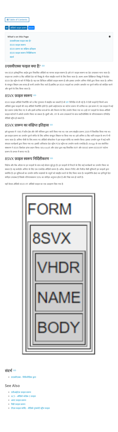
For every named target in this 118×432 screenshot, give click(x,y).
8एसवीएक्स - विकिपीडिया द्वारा (23, 377)
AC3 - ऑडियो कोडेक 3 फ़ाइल (23, 396)
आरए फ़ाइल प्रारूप (18, 400)
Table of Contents (17, 19)
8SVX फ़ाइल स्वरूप (18, 44)
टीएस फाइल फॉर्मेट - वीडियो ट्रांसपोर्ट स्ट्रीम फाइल (30, 408)
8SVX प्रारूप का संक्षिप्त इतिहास (23, 48)
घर (7, 27)
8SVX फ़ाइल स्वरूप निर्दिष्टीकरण (23, 52)
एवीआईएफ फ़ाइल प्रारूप (21, 392)
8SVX (31, 27)
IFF (67, 102)
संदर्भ (12, 56)
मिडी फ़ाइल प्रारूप (18, 404)
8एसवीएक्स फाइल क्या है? (20, 40)
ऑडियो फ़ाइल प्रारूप (18, 27)
